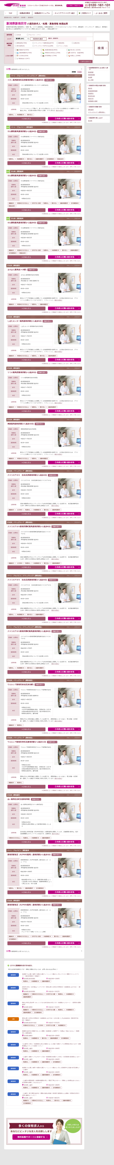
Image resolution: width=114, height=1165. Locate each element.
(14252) (22, 50)
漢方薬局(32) (19, 46)
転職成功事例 (25, 13)
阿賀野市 (91, 93)
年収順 (79, 72)
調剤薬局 (91, 109)
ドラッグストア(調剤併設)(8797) (43, 43)
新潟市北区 (91, 96)
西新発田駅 (91, 75)
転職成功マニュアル (42, 13)
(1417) (22, 58)
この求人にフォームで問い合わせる (64, 119)
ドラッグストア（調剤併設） (97, 112)
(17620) (23, 53)
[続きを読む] (59, 110)
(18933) (49, 50)
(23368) (73, 55)
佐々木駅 (91, 80)
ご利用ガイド (86, 13)
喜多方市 (91, 98)
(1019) (21, 55)
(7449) (49, 55)
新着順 (74, 72)
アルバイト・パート (34, 35)
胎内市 (90, 88)
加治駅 (90, 77)
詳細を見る (27, 119)
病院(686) (60, 43)
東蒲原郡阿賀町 (93, 91)
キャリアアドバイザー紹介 (65, 13)
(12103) (73, 50)
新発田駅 (91, 72)
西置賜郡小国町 (93, 101)
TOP (10, 13)
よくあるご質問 (101, 13)
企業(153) (75, 43)
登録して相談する (74, 5)
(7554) (50, 53)
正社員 (18, 35)
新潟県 (90, 121)
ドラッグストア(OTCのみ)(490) (43, 46)
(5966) (75, 53)
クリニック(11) (62, 46)
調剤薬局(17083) (21, 43)
